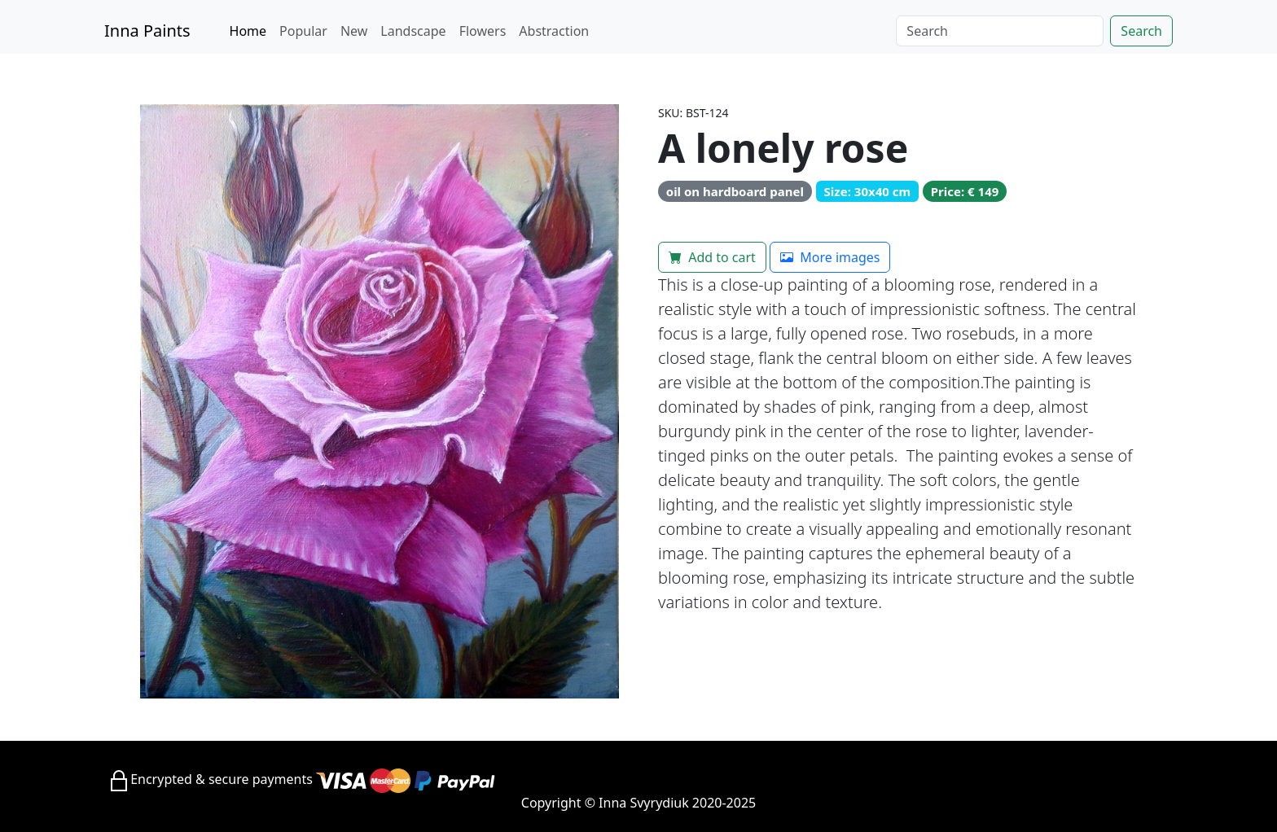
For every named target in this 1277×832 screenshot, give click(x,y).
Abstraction (554, 31)
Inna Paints (147, 31)
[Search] (1000, 30)
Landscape (412, 31)
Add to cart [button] (712, 257)
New (353, 31)
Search (1141, 31)
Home (248, 31)
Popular (303, 31)
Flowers (483, 31)
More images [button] (830, 257)
